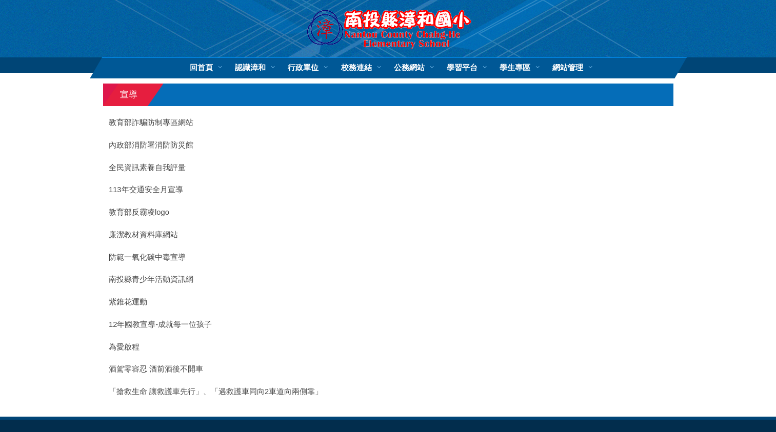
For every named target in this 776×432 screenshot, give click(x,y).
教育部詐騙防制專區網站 (151, 122)
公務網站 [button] (408, 67)
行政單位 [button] (303, 67)
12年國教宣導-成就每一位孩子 (160, 324)
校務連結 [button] (356, 67)
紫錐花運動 (128, 302)
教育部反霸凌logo (139, 212)
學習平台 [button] (461, 67)
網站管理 (567, 67)
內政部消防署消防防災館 (151, 145)
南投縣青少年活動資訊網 (151, 279)
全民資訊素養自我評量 (147, 167)
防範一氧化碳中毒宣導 (147, 257)
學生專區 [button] (514, 67)
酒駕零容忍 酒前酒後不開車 (156, 369)
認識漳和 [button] (250, 67)
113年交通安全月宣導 (146, 190)
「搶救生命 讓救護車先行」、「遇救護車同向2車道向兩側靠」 (216, 391)
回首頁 (201, 67)
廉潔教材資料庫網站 (143, 235)
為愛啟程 (124, 347)
